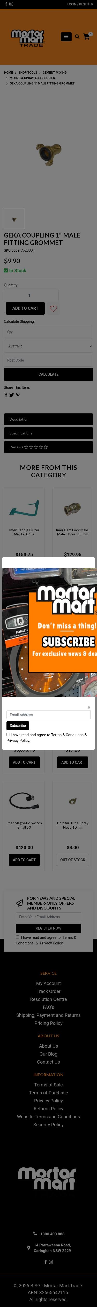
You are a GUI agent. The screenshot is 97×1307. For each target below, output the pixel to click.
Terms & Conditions (67, 735)
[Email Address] (48, 714)
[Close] (89, 707)
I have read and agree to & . (46, 738)
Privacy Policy (17, 740)
